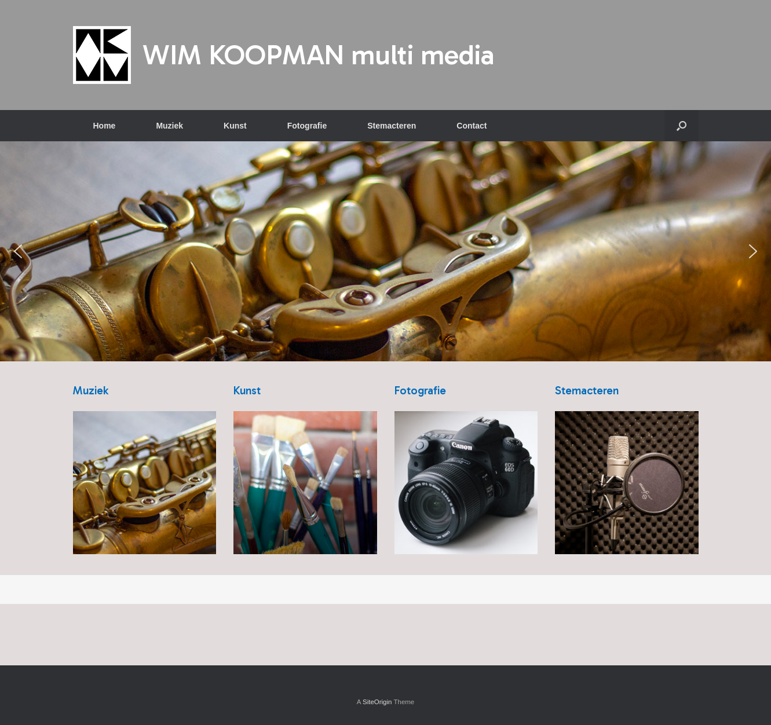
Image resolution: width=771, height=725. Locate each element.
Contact (471, 125)
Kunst (235, 125)
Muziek (169, 125)
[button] (681, 125)
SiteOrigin (377, 701)
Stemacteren (391, 125)
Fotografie (307, 125)
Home (104, 125)
